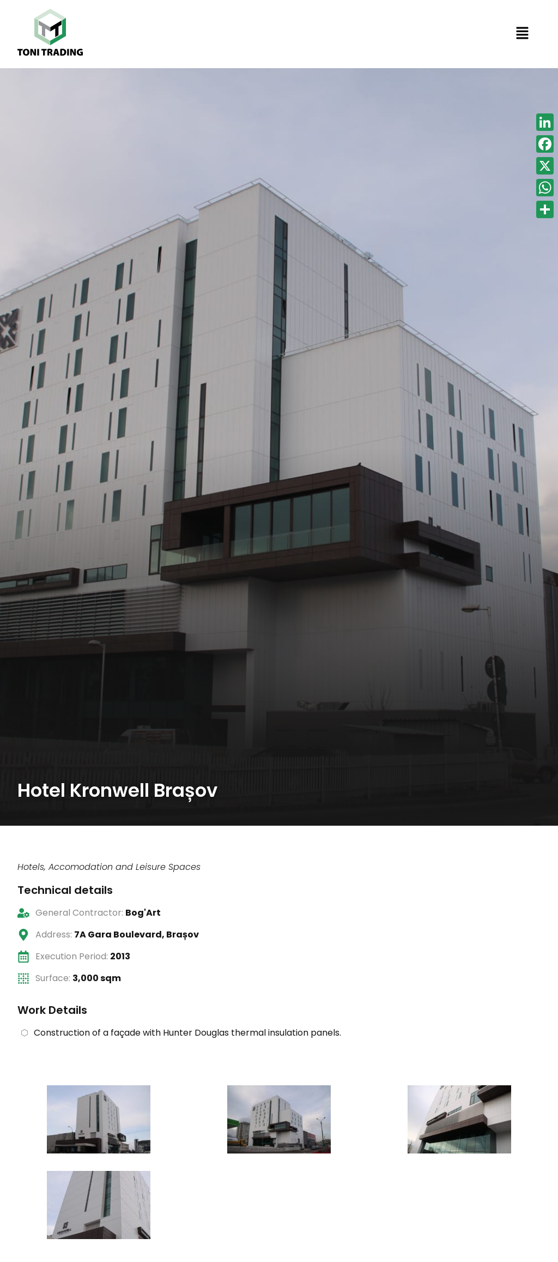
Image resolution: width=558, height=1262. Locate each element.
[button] (522, 34)
